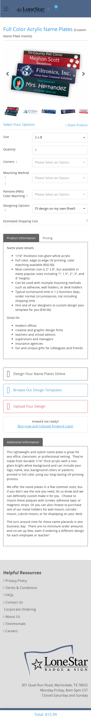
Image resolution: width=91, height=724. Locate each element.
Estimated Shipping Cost (20, 221)
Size (6, 137)
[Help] (15, 162)
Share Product (76, 125)
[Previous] (7, 74)
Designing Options (16, 207)
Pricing (48, 238)
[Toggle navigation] (6, 9)
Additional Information (23, 442)
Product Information (21, 238)
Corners (10, 162)
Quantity (9, 149)
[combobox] (60, 137)
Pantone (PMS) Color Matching (15, 193)
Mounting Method (16, 175)
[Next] (83, 74)
